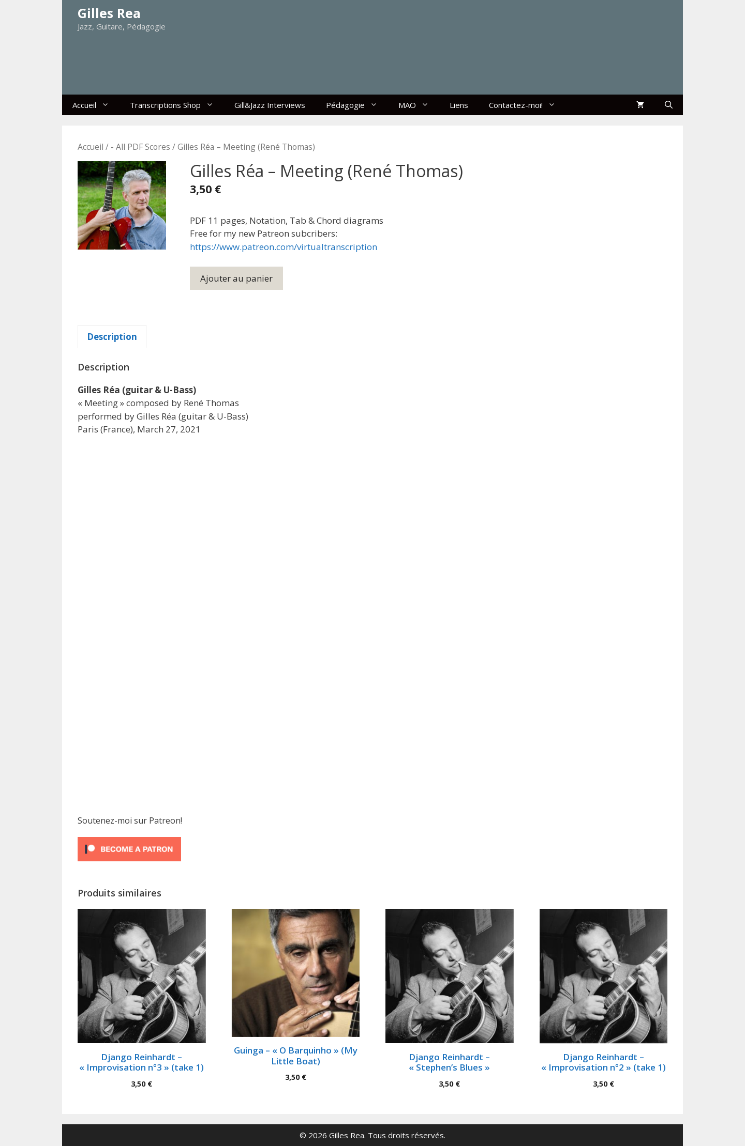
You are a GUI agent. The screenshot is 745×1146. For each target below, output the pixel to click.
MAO (418, 105)
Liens (459, 105)
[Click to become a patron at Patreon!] (129, 863)
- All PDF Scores (140, 146)
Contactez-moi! (527, 105)
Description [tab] (112, 337)
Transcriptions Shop (177, 105)
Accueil (96, 105)
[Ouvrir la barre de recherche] (668, 105)
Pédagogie (357, 105)
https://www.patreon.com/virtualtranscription (283, 247)
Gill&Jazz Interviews (269, 105)
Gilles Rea (109, 13)
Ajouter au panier (236, 278)
